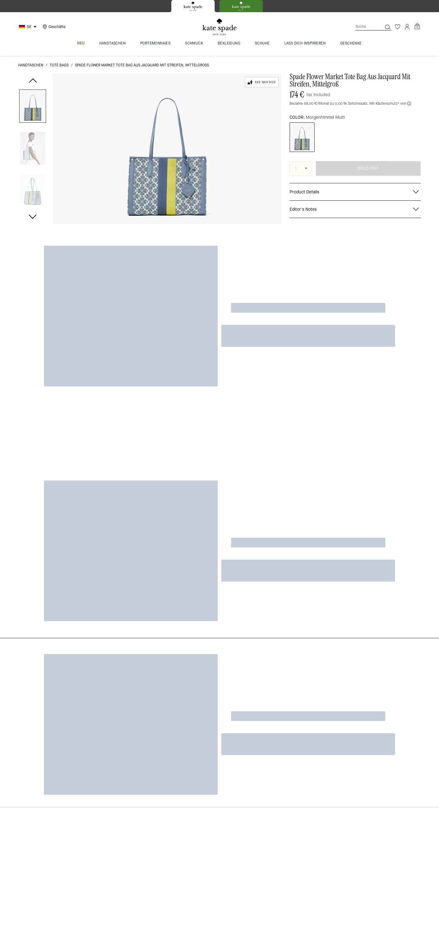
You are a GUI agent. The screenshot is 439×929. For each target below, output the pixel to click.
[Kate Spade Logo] (219, 27)
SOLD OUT (368, 168)
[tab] (193, 6)
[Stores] (53, 26)
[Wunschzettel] (397, 26)
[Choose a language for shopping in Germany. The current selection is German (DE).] (28, 26)
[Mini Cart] (417, 26)
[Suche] (364, 26)
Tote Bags (59, 65)
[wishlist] (275, 96)
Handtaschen (30, 65)
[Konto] (407, 26)
